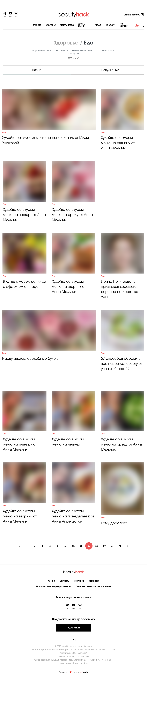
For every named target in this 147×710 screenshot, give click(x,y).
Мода (90, 25)
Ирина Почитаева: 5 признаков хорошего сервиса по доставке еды (120, 305)
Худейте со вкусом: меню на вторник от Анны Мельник (69, 303)
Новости (102, 25)
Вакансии (93, 612)
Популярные (110, 69)
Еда (4, 137)
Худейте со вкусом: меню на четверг (69, 468)
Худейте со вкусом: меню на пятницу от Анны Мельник (118, 148)
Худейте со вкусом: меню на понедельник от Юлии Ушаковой (47, 145)
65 (73, 577)
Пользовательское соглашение (93, 617)
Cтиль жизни (76, 25)
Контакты (64, 612)
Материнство (57, 25)
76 (121, 577)
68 (97, 577)
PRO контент (118, 25)
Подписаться (73, 659)
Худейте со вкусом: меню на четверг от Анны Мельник (20, 226)
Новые (37, 69)
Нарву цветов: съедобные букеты (31, 380)
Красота (27, 25)
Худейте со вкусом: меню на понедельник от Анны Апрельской (71, 549)
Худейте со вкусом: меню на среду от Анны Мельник (73, 226)
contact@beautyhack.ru (76, 694)
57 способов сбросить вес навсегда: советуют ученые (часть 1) (122, 385)
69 (105, 577)
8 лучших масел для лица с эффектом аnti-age (23, 303)
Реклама (79, 612)
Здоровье (41, 25)
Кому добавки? (114, 554)
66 (81, 577)
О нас (51, 612)
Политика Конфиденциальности (53, 617)
